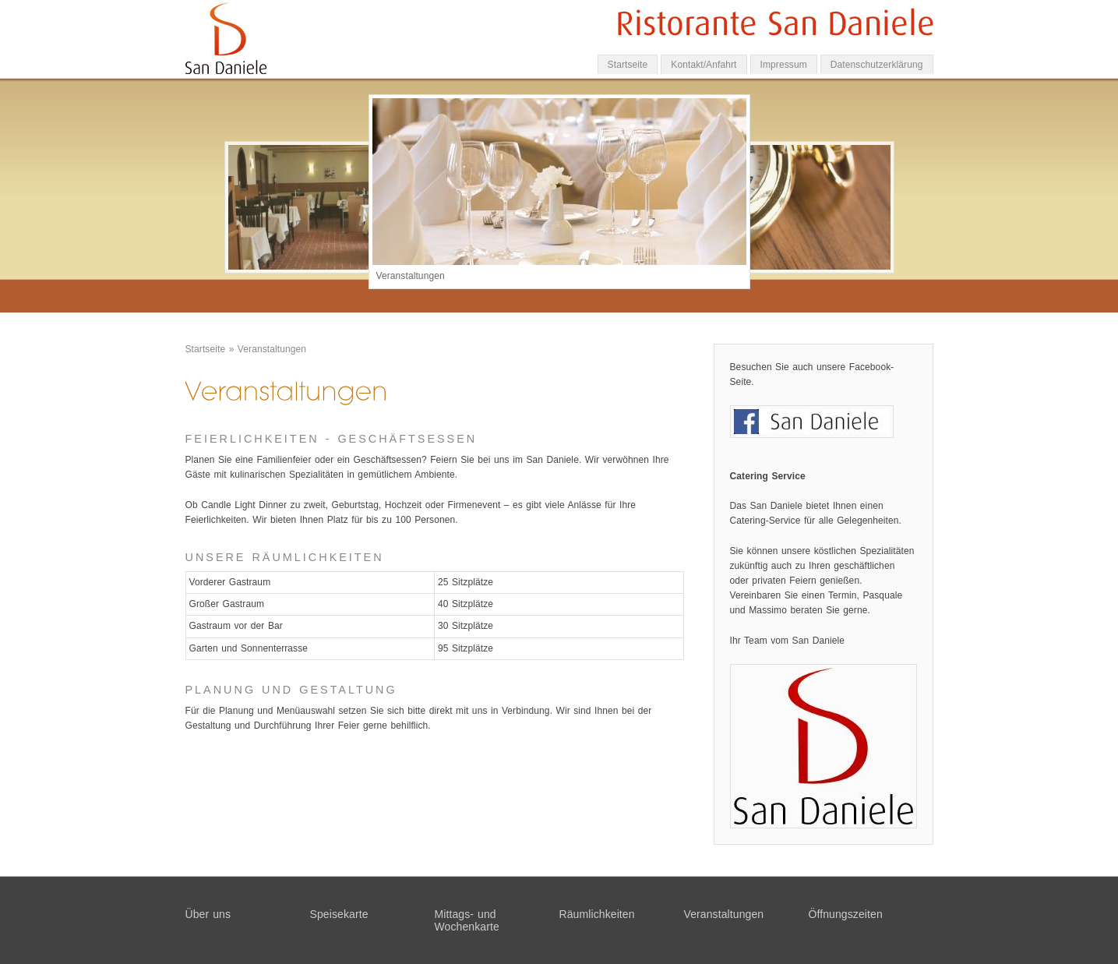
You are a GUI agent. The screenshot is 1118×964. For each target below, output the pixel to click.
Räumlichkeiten (597, 914)
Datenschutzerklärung (877, 64)
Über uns (208, 914)
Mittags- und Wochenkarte (467, 920)
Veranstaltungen (272, 349)
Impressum (783, 64)
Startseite (628, 64)
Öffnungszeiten (846, 914)
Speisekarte (339, 914)
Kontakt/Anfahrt (703, 64)
